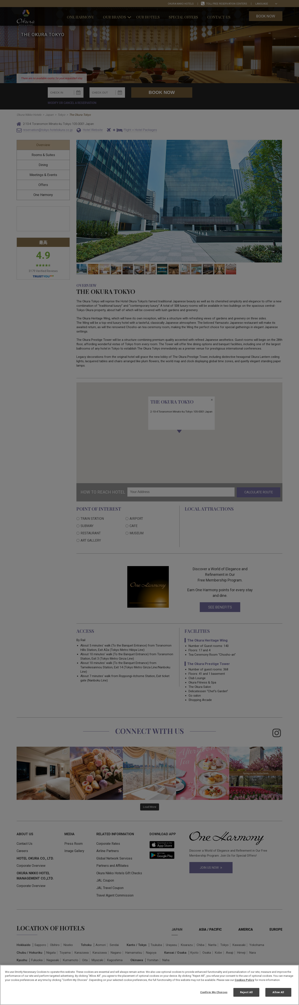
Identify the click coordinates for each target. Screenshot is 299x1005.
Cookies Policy (244, 980)
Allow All (278, 992)
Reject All (246, 992)
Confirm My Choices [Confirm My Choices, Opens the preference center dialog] (213, 992)
